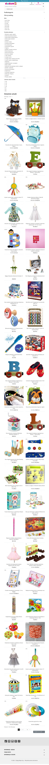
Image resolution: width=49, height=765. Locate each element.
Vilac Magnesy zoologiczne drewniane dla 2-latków (35, 276)
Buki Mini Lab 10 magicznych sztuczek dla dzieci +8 (35, 303)
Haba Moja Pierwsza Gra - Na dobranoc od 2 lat (35, 696)
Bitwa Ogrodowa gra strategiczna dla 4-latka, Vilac (14, 486)
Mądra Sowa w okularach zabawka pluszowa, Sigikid (13, 119)
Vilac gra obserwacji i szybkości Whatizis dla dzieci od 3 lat (35, 512)
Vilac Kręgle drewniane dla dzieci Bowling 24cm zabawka (14, 460)
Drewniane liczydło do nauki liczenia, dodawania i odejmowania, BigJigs (14, 722)
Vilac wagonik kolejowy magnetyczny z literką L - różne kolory (35, 434)
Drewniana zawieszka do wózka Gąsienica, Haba (14, 407)
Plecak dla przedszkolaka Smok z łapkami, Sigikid (35, 145)
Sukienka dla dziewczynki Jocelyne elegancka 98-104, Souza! (13, 565)
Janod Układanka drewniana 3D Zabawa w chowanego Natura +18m (35, 617)
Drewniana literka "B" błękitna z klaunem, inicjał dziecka (14, 250)
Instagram (12, 741)
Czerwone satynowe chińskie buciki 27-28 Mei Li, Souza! (35, 381)
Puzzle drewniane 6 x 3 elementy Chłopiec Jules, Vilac (14, 512)
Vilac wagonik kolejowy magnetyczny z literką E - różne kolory (35, 172)
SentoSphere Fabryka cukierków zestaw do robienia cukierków (35, 250)
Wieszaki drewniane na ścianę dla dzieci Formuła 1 (14, 329)
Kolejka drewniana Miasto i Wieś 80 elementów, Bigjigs (35, 198)
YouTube (9, 741)
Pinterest (16, 741)
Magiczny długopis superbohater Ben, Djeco (13, 355)
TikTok (6, 741)
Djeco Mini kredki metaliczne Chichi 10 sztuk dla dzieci (35, 329)
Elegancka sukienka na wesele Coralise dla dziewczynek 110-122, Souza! (35, 224)
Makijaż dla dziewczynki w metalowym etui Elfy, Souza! (35, 591)
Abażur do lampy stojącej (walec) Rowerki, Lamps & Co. (35, 643)
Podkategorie (24, 12)
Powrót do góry (39, 732)
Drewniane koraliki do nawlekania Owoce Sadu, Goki (14, 643)
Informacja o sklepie (9, 754)
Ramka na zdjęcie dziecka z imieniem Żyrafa (35, 118)
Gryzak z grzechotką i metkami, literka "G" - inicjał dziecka (35, 669)
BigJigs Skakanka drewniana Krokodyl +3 (14, 276)
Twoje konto (7, 752)
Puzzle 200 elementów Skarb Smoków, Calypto (35, 538)
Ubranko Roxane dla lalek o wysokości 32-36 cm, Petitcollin (14, 172)
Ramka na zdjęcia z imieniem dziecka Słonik (35, 485)
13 (27, 729)
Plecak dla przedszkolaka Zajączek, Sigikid (35, 407)
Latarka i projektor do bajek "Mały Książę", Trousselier (35, 460)
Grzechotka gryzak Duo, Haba (35, 721)
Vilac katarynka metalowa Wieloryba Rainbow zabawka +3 (14, 434)
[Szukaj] (24, 6)
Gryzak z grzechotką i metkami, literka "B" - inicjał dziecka (13, 198)
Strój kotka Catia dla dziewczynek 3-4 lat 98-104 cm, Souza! (14, 669)
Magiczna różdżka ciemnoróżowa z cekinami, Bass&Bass (14, 538)
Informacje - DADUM (9, 749)
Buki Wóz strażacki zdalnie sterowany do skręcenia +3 (35, 355)
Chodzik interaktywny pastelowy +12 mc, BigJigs (14, 591)
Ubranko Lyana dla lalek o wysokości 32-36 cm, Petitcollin (13, 224)
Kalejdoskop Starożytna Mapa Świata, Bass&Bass (14, 617)
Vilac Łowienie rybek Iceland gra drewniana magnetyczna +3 (13, 303)
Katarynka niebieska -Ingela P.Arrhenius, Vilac (14, 696)
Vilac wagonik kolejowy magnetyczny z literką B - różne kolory (13, 381)
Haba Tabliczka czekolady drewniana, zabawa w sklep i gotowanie (35, 565)
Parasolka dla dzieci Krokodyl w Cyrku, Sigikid (13, 145)
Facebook (19, 741)
